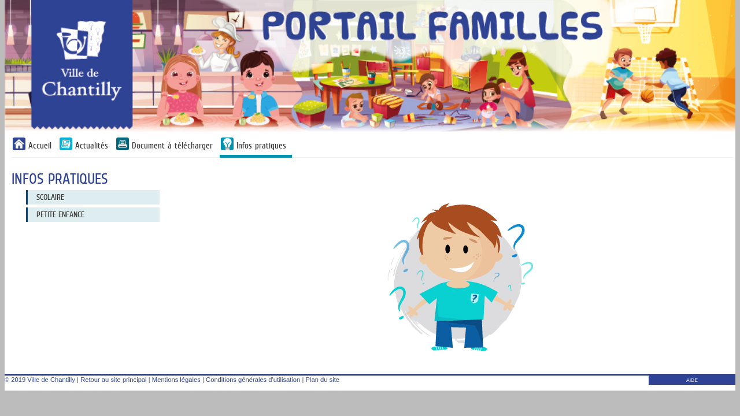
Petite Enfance (60, 214)
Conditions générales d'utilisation (253, 379)
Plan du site (322, 379)
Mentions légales (176, 379)
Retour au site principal (113, 379)
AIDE (692, 380)
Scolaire (50, 197)
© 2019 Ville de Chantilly (40, 379)
